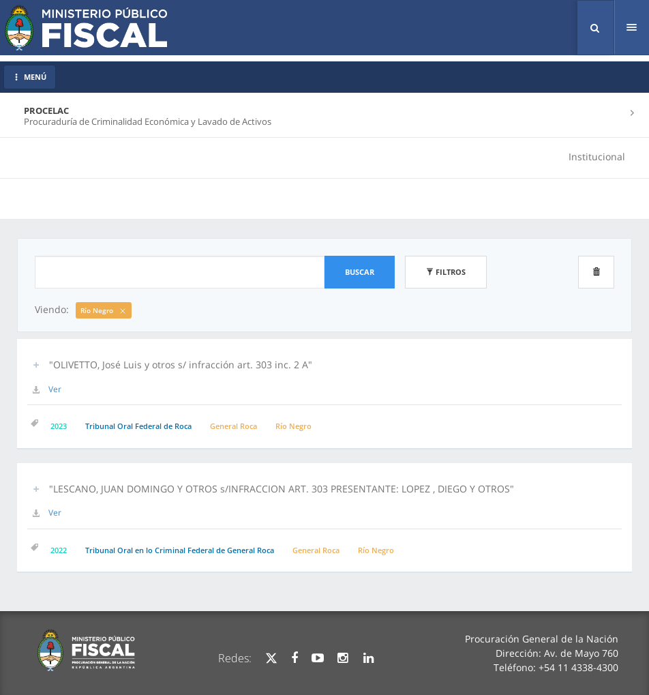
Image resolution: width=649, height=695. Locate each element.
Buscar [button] (359, 272)
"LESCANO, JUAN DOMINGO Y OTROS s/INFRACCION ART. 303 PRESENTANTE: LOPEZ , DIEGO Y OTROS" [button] (281, 488)
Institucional (597, 156)
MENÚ (29, 77)
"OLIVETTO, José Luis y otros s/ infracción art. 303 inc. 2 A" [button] (180, 364)
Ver (54, 389)
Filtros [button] (446, 272)
